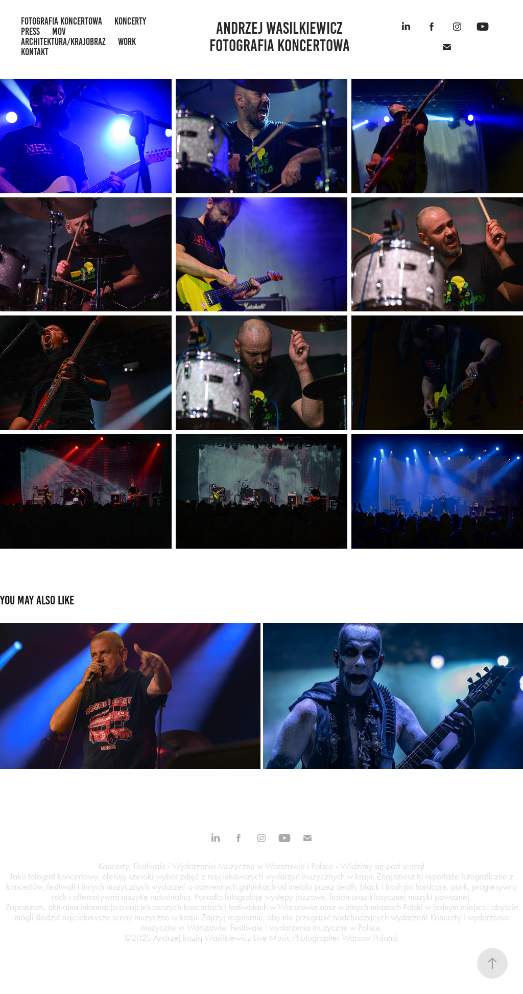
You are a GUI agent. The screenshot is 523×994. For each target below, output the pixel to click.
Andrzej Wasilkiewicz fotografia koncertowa (279, 37)
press (30, 31)
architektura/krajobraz (63, 41)
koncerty (130, 21)
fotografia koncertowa (61, 21)
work (127, 41)
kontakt (35, 52)
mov (59, 31)
